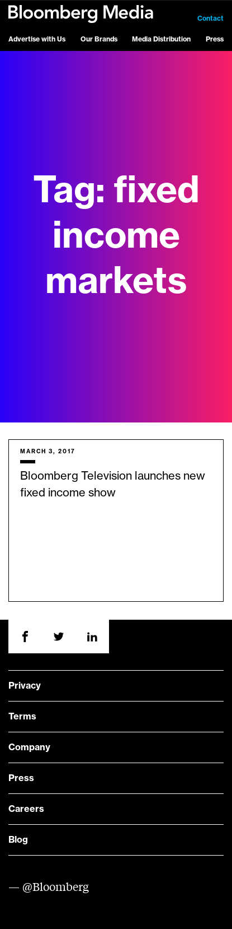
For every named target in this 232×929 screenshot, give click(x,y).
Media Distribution (161, 39)
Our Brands (99, 39)
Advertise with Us (36, 39)
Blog (18, 839)
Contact (210, 18)
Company (29, 747)
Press (215, 39)
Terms (22, 716)
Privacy (24, 685)
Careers (26, 809)
